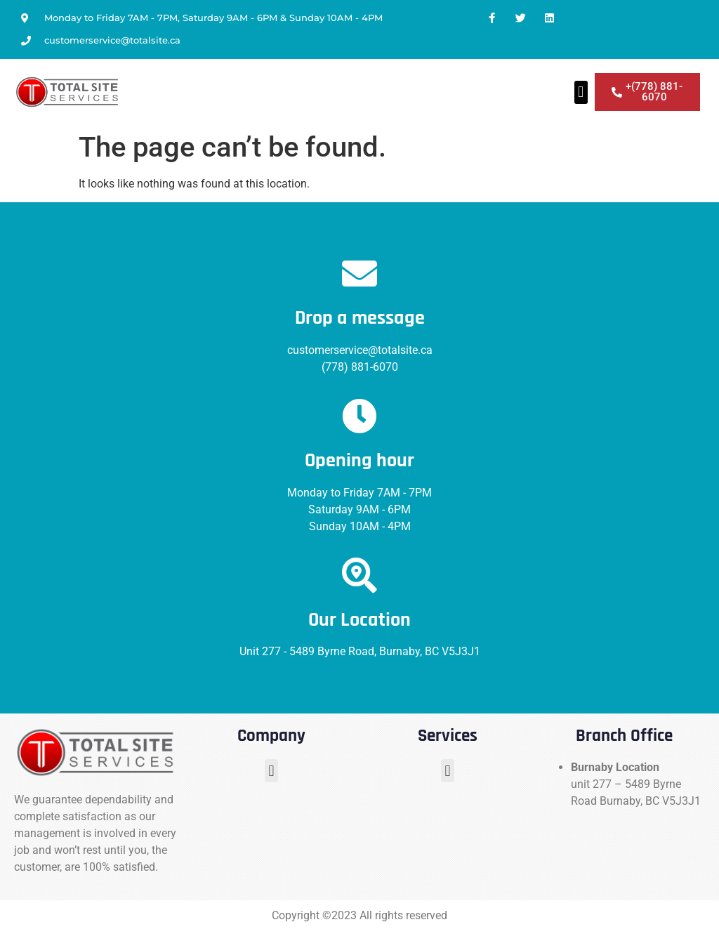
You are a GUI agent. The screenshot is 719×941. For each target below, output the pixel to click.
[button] (581, 92)
